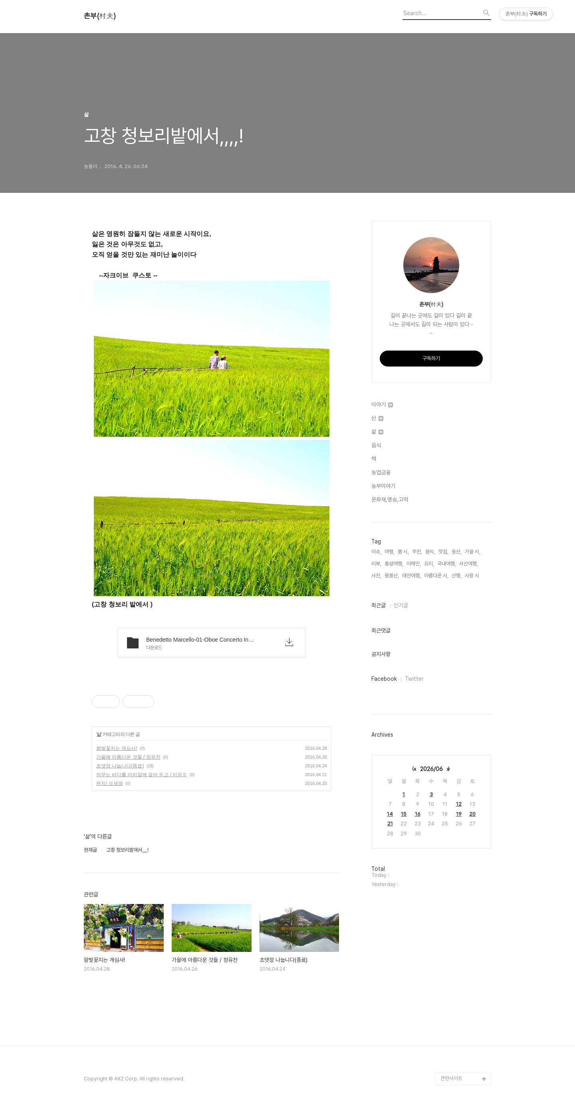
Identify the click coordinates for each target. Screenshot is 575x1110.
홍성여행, (394, 564)
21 (390, 824)
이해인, (413, 564)
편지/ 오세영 (109, 783)
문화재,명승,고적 (389, 499)
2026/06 (431, 769)
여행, (390, 552)
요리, (429, 564)
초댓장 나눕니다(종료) (120, 766)
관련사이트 (451, 1078)
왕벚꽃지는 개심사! (116, 748)
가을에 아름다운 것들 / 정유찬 (128, 757)
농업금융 (381, 472)
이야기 (382, 404)
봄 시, (403, 552)
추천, (417, 552)
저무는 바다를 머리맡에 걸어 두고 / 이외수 (141, 774)
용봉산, (392, 576)
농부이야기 (383, 486)
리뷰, (376, 564)
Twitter (414, 679)
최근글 (378, 605)
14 (390, 814)
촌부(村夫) (100, 16)
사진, (376, 576)
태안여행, (411, 576)
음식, (430, 552)
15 (403, 814)
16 (417, 814)
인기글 (401, 605)
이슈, (376, 552)
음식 (376, 445)
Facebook (384, 679)
